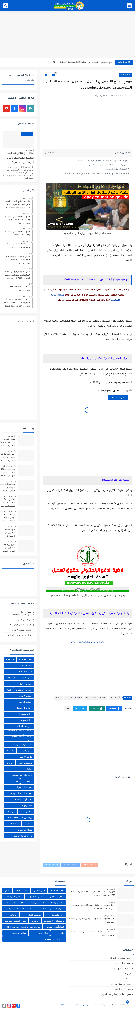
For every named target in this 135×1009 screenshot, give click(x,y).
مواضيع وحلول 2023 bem (20, 817)
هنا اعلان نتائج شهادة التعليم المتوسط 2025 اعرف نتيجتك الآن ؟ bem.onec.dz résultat (20, 158)
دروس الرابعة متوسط (22, 775)
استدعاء (11, 677)
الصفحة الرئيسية (123, 963)
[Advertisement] (67, 35)
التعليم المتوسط (24, 708)
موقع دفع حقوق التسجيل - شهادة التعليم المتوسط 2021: (102, 161)
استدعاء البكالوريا (24, 690)
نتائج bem (14, 823)
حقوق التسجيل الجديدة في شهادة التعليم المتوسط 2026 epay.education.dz (93, 893)
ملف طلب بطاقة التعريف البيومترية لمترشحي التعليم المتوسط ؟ (92, 920)
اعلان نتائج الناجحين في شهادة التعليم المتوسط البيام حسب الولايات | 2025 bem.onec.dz (17, 275)
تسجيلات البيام (25, 763)
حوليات (9, 763)
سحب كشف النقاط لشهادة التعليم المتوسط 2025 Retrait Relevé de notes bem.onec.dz (17, 303)
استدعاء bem (26, 683)
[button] (114, 708)
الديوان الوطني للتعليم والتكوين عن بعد (21, 738)
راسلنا (128, 978)
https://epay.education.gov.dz (87, 642)
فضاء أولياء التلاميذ (23, 799)
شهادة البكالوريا (24, 619)
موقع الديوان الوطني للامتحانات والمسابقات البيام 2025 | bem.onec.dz (16, 220)
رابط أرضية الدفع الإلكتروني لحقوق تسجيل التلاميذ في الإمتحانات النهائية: (95, 174)
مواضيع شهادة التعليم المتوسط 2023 (23, 927)
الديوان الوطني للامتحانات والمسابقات (20, 732)
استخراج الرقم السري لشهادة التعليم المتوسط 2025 (17, 246)
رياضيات (14, 781)
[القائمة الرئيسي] (129, 5)
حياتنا (29, 769)
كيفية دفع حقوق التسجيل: (116, 169)
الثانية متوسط (25, 720)
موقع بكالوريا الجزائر (121, 989)
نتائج (30, 823)
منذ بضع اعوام (8, 466)
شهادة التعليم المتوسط (96, 698)
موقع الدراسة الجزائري (120, 984)
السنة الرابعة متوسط (22, 744)
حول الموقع (125, 973)
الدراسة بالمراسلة (23, 726)
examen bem (25, 659)
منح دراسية (27, 811)
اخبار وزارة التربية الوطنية (20, 635)
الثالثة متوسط (25, 714)
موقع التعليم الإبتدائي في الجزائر (116, 994)
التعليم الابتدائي (25, 696)
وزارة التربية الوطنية (74, 698)
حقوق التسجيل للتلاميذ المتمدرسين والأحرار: (108, 165)
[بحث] (5, 5)
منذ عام (29, 150)
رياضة (29, 781)
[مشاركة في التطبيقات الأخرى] (67, 708)
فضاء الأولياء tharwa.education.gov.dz (22, 613)
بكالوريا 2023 (26, 756)
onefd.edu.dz (25, 671)
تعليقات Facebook (70, 865)
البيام (8, 690)
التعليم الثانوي (25, 702)
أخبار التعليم (125, 75)
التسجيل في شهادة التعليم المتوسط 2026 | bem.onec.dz (86, 1005)
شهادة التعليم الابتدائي (21, 630)
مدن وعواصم (26, 805)
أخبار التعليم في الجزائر (120, 958)
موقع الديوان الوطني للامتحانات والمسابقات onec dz (16, 233)
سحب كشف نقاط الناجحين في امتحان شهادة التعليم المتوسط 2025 (92, 933)
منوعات (11, 811)
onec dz (59, 698)
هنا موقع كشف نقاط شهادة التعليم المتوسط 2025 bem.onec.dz (18, 260)
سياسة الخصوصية (122, 968)
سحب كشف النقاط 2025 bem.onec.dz (19, 288)
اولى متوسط (26, 750)
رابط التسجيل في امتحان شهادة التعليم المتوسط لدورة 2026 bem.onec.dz (93, 907)
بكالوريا (10, 750)
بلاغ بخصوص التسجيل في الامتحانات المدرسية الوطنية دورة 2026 (81, 62)
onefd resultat (25, 665)
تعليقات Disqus (51, 865)
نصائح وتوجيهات (24, 829)
